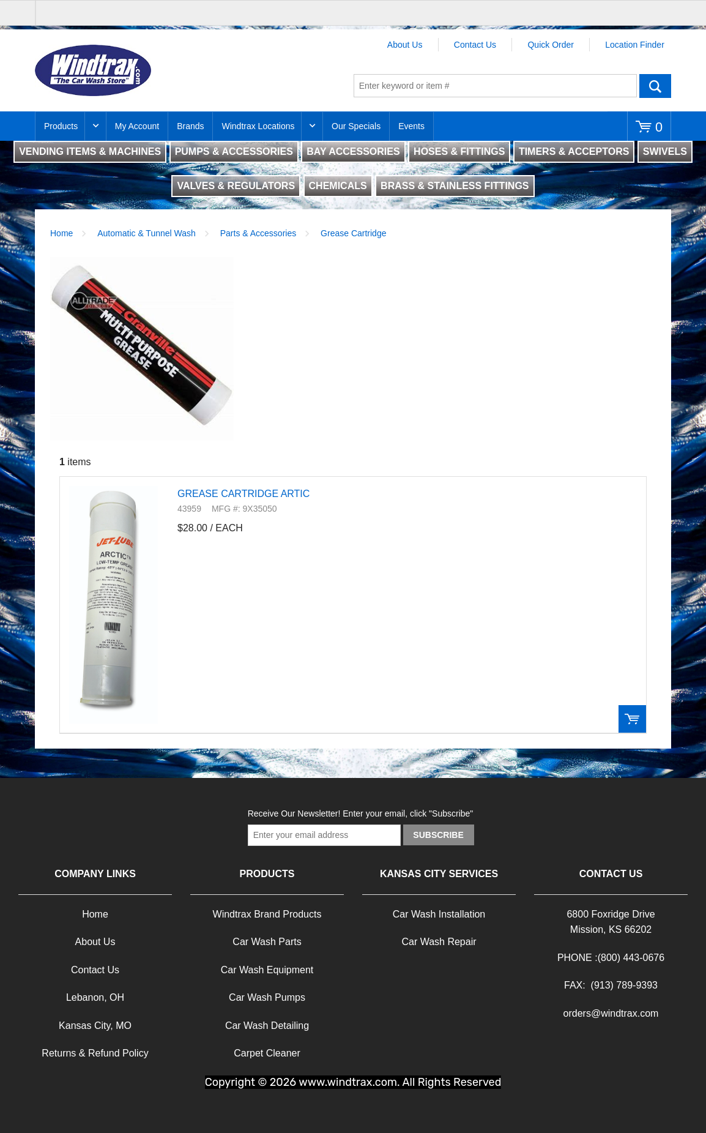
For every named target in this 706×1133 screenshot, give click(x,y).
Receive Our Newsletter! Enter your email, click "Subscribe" (361, 813)
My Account (137, 126)
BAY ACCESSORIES (353, 151)
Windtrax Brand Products (267, 914)
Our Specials (356, 126)
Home (61, 233)
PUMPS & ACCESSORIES (234, 151)
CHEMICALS (338, 186)
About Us (405, 45)
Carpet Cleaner (267, 1053)
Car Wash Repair (438, 942)
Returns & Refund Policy (95, 1053)
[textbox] (495, 85)
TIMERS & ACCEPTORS (574, 151)
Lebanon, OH (95, 997)
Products (61, 126)
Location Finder (634, 45)
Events (411, 126)
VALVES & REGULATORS (236, 186)
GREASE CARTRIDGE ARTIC (243, 493)
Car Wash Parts (266, 942)
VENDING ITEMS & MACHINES (90, 151)
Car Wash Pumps (267, 997)
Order (632, 719)
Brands (190, 126)
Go (655, 85)
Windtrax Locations (257, 126)
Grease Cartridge (353, 233)
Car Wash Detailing (267, 1025)
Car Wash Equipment (267, 970)
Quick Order (550, 45)
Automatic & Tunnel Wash (146, 233)
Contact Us (475, 45)
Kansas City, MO (95, 1025)
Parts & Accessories (258, 233)
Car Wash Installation (439, 914)
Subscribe (438, 835)
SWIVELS (665, 151)
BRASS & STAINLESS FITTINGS (455, 186)
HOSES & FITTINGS (459, 151)
